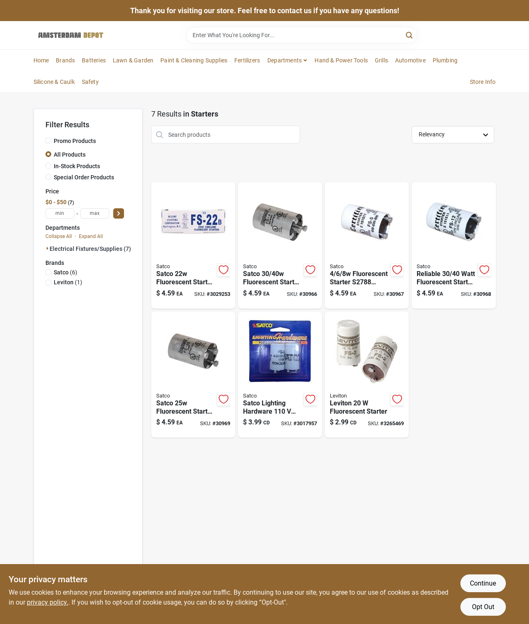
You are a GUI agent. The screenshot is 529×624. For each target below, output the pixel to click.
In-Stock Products (77, 166)
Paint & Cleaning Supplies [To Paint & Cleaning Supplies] (193, 60)
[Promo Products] (48, 140)
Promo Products (75, 141)
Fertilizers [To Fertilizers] (247, 60)
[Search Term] (301, 35)
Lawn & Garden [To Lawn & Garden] (133, 60)
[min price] (59, 213)
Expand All (91, 236)
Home (41, 60)
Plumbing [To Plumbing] (445, 60)
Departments (284, 60)
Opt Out (483, 607)
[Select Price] (118, 213)
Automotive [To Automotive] (410, 60)
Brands (65, 60)
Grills (381, 60)
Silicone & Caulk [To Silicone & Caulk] (54, 82)
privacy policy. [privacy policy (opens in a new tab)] (47, 602)
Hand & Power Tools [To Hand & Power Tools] (341, 60)
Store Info (483, 82)
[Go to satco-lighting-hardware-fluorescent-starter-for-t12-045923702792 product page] (280, 375)
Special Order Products (84, 177)
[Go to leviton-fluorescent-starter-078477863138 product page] (367, 375)
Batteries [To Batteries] (94, 60)
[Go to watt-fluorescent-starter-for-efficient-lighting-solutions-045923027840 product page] (193, 245)
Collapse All (58, 236)
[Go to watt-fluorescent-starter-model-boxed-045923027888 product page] (367, 245)
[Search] (410, 34)
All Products (70, 154)
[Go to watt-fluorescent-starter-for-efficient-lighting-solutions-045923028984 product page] (193, 375)
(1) (68, 282)
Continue (483, 583)
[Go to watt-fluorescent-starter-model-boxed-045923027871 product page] (280, 245)
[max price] (94, 213)
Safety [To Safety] (90, 82)
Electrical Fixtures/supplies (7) (90, 248)
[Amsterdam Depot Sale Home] (70, 35)
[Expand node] (47, 248)
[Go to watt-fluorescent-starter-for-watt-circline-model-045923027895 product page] (454, 245)
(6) (65, 272)
